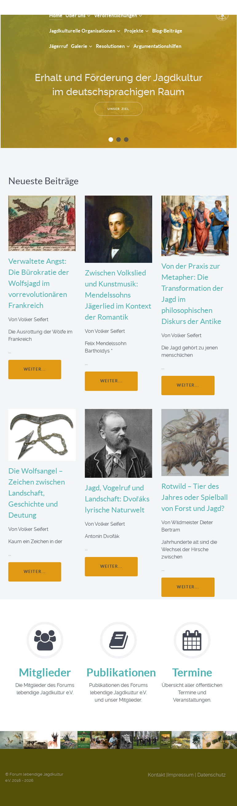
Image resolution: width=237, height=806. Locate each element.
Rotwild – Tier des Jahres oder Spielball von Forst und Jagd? (194, 497)
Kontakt (156, 775)
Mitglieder (45, 672)
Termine (192, 672)
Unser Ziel (118, 109)
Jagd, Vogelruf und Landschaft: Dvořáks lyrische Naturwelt (117, 499)
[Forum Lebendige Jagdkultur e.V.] (20, 11)
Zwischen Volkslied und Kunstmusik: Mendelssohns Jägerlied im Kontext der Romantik (118, 295)
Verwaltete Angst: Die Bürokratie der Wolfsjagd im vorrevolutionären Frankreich (38, 283)
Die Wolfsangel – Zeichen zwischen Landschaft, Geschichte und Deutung (36, 493)
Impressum (181, 775)
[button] (111, 139)
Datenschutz (211, 775)
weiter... (35, 369)
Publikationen (121, 672)
